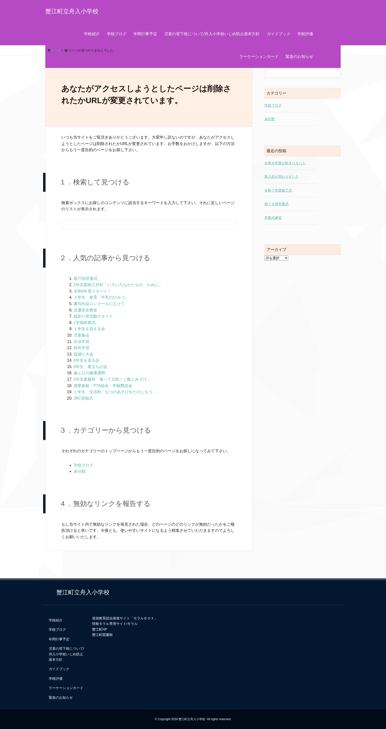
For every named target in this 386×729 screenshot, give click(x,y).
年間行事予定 (145, 34)
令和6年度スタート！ (92, 291)
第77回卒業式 (86, 278)
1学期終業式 (85, 323)
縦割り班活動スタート (93, 316)
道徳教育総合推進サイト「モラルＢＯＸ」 (125, 618)
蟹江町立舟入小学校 (71, 11)
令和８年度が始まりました (285, 163)
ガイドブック (278, 34)
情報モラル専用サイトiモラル (115, 624)
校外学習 (81, 348)
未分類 (79, 471)
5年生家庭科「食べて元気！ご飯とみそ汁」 (112, 379)
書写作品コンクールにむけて (99, 304)
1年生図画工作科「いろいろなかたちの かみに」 (118, 285)
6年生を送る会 (86, 360)
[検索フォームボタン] (229, 225)
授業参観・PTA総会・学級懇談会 (103, 386)
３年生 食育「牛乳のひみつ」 (101, 297)
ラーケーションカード (259, 56)
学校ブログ (117, 34)
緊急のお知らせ (299, 56)
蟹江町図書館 (102, 635)
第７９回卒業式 (276, 204)
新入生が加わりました (281, 176)
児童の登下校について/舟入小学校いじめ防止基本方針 (212, 34)
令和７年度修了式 (278, 190)
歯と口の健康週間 (89, 373)
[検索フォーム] (144, 224)
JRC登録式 (83, 398)
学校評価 (305, 34)
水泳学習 (81, 342)
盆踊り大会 (83, 354)
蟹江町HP (99, 629)
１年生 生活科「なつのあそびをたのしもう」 (115, 392)
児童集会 (81, 335)
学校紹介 (92, 34)
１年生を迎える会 (89, 329)
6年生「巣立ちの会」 (92, 367)
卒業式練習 (273, 218)
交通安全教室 (85, 310)
